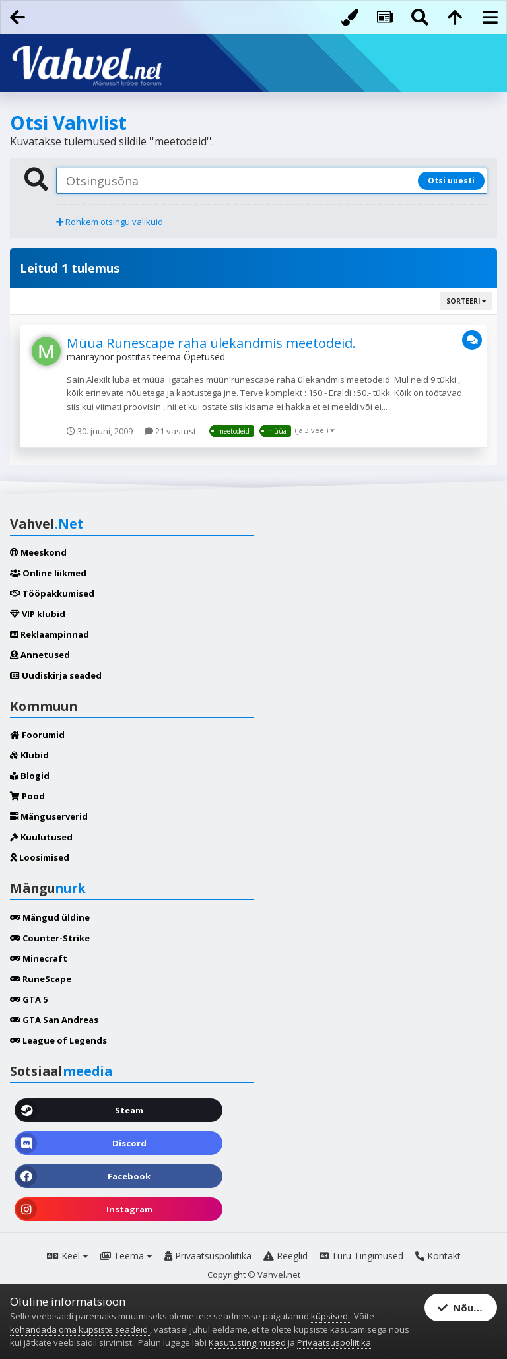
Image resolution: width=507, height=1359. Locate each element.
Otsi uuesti (451, 180)
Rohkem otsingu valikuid (109, 222)
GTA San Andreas (54, 1020)
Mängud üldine (50, 917)
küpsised (330, 1316)
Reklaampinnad (49, 634)
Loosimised (39, 857)
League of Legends (58, 1040)
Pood (27, 796)
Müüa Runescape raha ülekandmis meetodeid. (211, 343)
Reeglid (285, 1255)
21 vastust (170, 431)
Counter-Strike (50, 938)
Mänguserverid (49, 816)
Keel (67, 1255)
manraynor (90, 356)
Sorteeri (466, 301)
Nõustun (467, 1307)
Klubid (29, 755)
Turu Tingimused (361, 1255)
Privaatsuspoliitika (208, 1255)
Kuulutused (41, 837)
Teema (126, 1255)
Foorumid (37, 735)
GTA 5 (29, 999)
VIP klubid (37, 614)
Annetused (40, 655)
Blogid (30, 775)
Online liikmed (48, 573)
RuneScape (40, 979)
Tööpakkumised (52, 593)
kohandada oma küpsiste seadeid (80, 1329)
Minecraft (38, 958)
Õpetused (204, 356)
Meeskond (38, 552)
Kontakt (438, 1255)
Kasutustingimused (247, 1342)
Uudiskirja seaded (56, 675)
